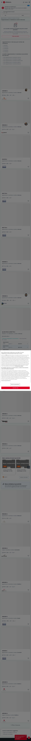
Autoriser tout (15, 387)
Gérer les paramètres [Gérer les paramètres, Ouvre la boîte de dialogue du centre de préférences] (15, 384)
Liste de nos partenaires (6, 380)
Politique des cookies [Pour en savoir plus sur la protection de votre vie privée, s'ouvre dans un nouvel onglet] (19, 366)
